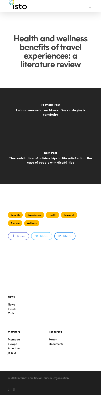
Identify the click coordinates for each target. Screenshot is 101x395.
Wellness (32, 223)
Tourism (15, 223)
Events (12, 308)
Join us (12, 352)
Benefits (15, 215)
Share (18, 236)
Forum (53, 339)
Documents (56, 343)
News (11, 304)
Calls (11, 313)
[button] (91, 6)
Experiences (34, 215)
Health (52, 215)
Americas (14, 348)
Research (69, 215)
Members (14, 339)
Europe (12, 343)
